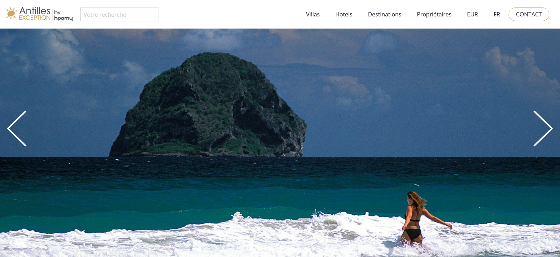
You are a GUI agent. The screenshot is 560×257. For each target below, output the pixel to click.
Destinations (384, 14)
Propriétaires (434, 14)
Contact (529, 14)
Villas (313, 14)
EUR (472, 14)
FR (497, 14)
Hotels (343, 14)
